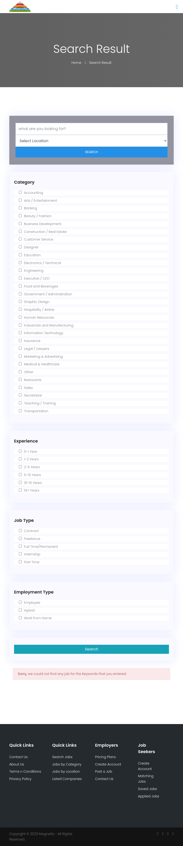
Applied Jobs (148, 796)
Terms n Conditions (25, 771)
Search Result (100, 62)
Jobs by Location (66, 771)
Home (76, 62)
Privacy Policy (20, 778)
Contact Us (18, 757)
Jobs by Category (66, 764)
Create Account (108, 764)
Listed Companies (67, 778)
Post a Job (103, 771)
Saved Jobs (147, 788)
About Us (16, 764)
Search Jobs (62, 757)
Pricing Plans (105, 757)
